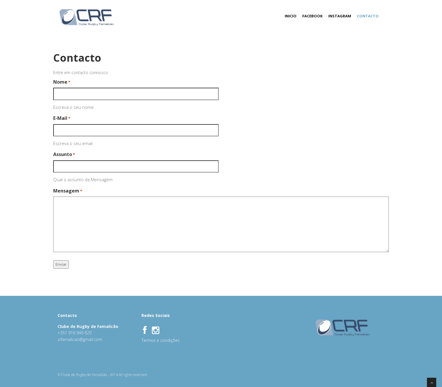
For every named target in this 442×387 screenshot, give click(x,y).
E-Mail (61, 118)
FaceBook (312, 16)
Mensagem (67, 191)
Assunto (64, 154)
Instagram (339, 16)
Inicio (290, 16)
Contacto (368, 16)
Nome (61, 82)
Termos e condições (160, 340)
